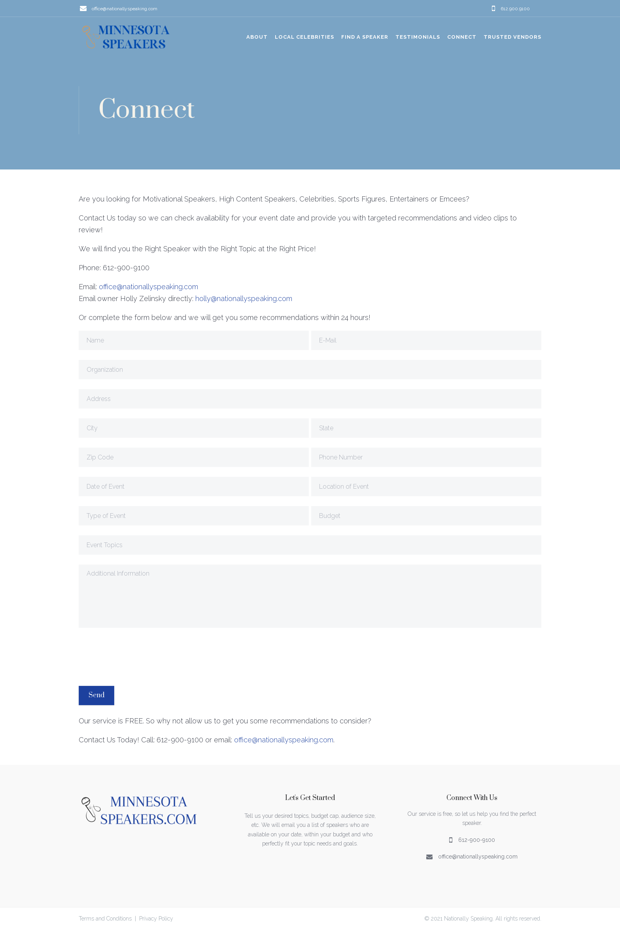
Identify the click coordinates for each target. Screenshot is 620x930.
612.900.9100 (515, 8)
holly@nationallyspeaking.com (243, 298)
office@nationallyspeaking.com (124, 8)
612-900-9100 (476, 839)
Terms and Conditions (105, 918)
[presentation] (139, 656)
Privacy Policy (156, 918)
